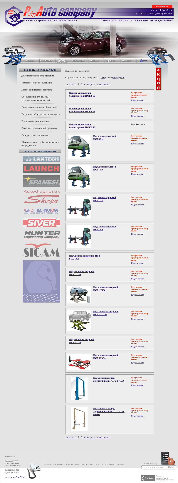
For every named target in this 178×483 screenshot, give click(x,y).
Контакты (126, 60)
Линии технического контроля (36, 89)
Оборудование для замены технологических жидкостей (36, 98)
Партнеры (110, 60)
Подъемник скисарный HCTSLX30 (105, 356)
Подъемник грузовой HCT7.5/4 (104, 199)
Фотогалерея (78, 60)
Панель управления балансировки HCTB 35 (82, 110)
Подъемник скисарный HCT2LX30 (105, 288)
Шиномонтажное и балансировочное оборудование (40, 144)
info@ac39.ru (18, 477)
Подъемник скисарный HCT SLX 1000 (84, 257)
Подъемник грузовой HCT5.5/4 (104, 137)
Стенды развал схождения (34, 135)
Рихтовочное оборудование (35, 121)
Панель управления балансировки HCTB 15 (82, 94)
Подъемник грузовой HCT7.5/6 (104, 228)
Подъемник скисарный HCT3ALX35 (105, 313)
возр (115, 77)
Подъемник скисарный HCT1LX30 (81, 273)
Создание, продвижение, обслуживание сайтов (165, 478)
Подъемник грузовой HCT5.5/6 (104, 168)
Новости (94, 60)
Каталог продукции (62, 61)
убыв (102, 77)
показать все (103, 84)
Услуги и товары (73, 464)
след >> (91, 84)
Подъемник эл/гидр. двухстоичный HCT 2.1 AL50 (109, 379)
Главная (29, 60)
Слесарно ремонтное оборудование (39, 128)
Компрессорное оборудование (36, 82)
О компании (46, 60)
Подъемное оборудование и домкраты (40, 114)
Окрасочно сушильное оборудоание (39, 107)
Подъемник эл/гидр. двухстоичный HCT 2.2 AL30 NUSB (109, 411)
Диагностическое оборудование (37, 75)
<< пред (69, 84)
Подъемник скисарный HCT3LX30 (81, 341)
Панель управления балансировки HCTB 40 (82, 126)
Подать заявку (137, 100)
